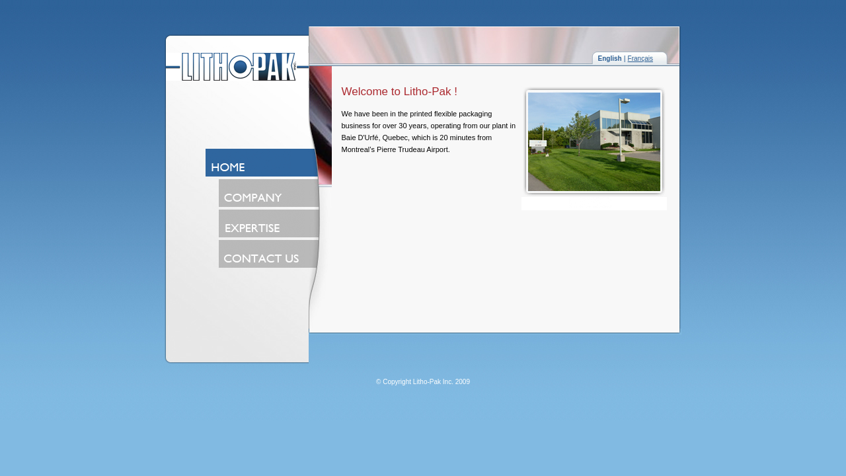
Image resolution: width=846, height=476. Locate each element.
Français (640, 58)
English (610, 58)
